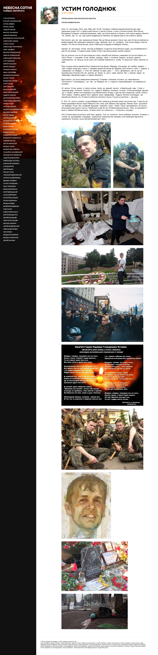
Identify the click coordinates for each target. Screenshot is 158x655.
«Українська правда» (51, 641)
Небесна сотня (17, 8)
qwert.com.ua (72, 641)
